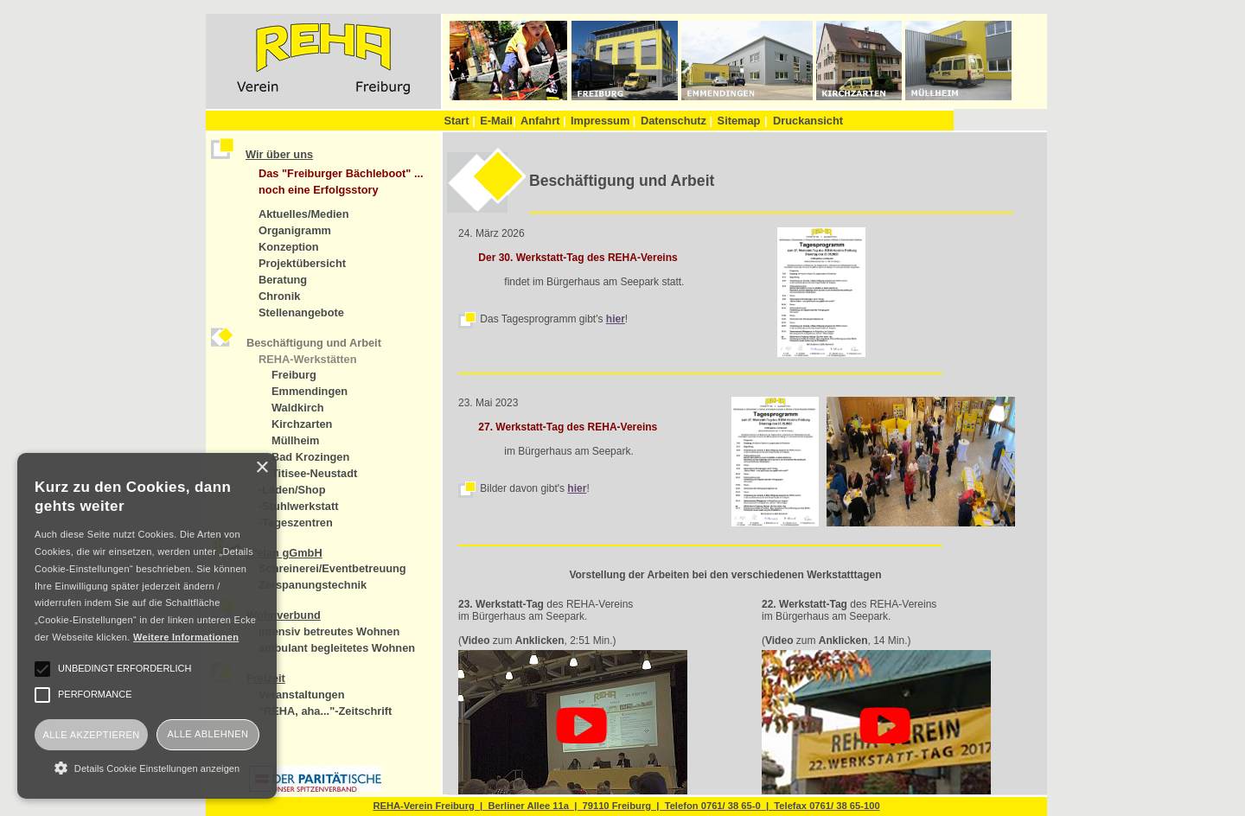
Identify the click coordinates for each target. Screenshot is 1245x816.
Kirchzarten (301, 424)
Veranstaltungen (302, 694)
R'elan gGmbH (284, 552)
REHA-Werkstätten (308, 359)
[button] (147, 767)
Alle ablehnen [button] (208, 734)
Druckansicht (808, 120)
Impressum (603, 120)
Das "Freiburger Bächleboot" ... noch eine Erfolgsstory (341, 181)
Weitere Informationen (186, 637)
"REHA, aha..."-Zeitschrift (325, 710)
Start (459, 120)
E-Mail (497, 120)
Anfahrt (543, 120)
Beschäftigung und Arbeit (313, 342)
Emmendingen (309, 391)
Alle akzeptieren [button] (90, 735)
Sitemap (739, 120)
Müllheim (295, 440)
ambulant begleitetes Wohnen (337, 647)
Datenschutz (676, 120)
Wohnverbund (283, 615)
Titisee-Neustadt (314, 473)
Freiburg (293, 374)
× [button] (261, 468)
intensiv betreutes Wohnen (329, 631)
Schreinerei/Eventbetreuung (332, 568)
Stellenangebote (301, 312)
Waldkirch (297, 407)
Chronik (279, 296)
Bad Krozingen (310, 456)
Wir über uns (279, 154)
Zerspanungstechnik (313, 584)
